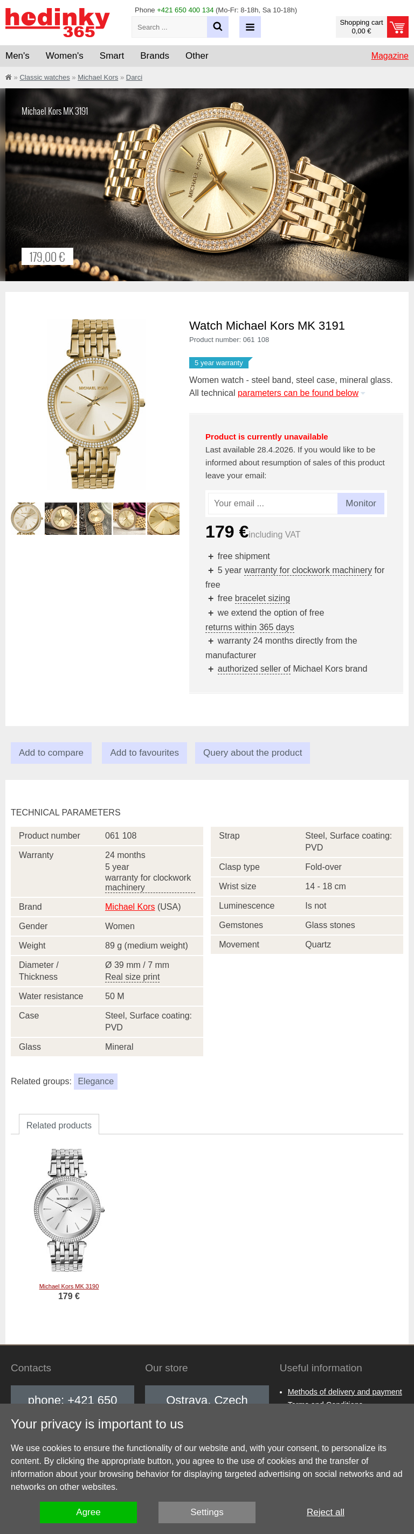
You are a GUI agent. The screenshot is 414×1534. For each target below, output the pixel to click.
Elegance (96, 1081)
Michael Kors (98, 77)
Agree (88, 1512)
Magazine (390, 55)
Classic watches (44, 77)
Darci (134, 77)
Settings (206, 1512)
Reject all (325, 1512)
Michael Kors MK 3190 (69, 1286)
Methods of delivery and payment (345, 1391)
